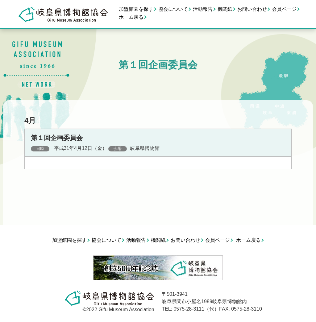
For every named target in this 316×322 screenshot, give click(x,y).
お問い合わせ (252, 9)
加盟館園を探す (136, 9)
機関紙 (225, 9)
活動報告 (203, 9)
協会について (173, 9)
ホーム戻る (131, 17)
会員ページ (284, 9)
